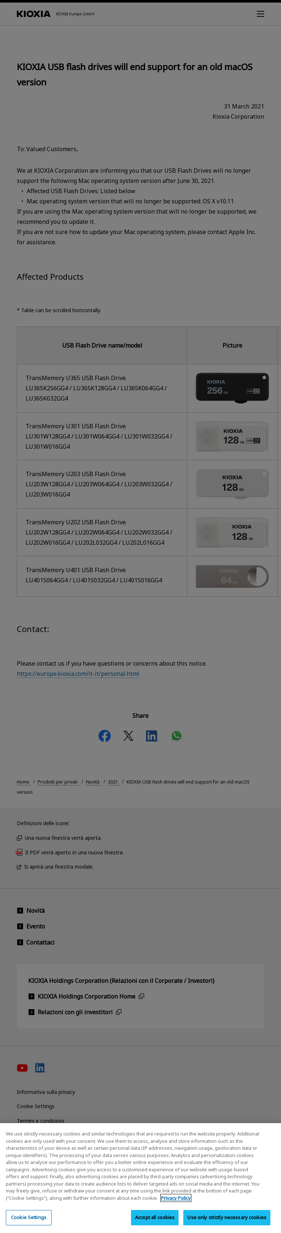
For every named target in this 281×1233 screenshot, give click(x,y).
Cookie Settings (28, 1223)
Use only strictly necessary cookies (226, 1223)
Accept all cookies (155, 1223)
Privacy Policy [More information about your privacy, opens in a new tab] (176, 1204)
